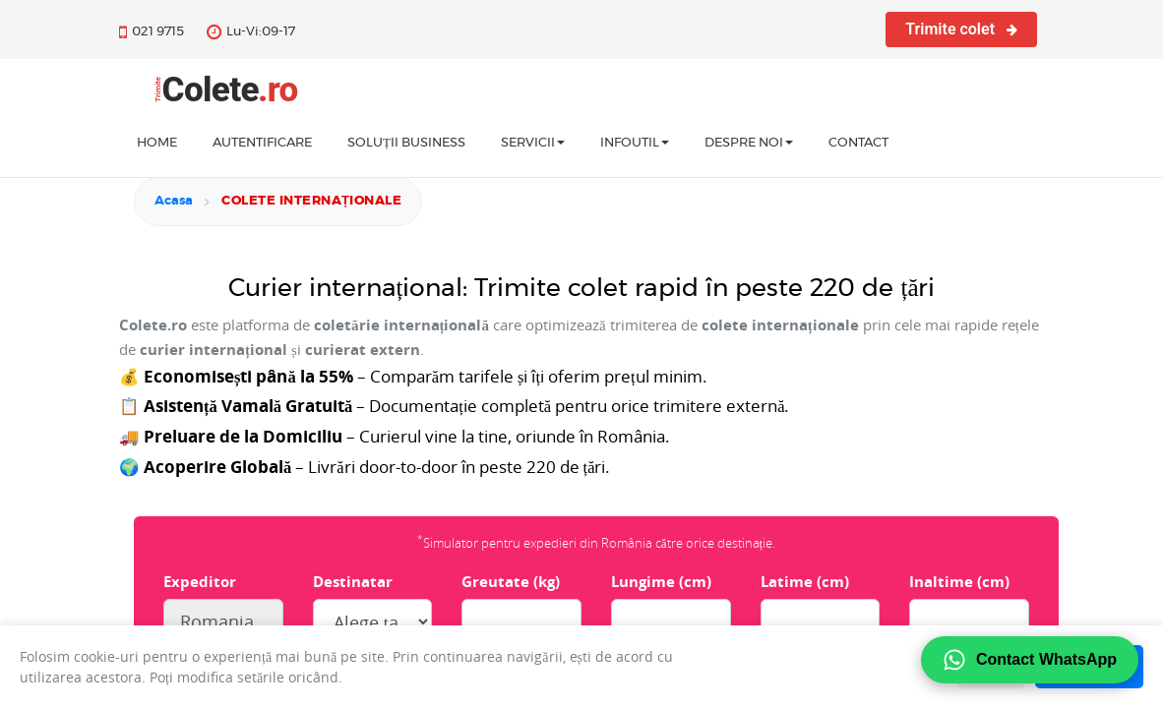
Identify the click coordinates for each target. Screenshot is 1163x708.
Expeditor (199, 581)
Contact (858, 143)
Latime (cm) (805, 581)
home (157, 143)
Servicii (533, 143)
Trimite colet (961, 29)
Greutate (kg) (510, 581)
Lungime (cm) (661, 581)
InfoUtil (634, 143)
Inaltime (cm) (959, 581)
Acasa (173, 201)
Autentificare (262, 143)
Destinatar (353, 581)
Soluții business (406, 143)
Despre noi (748, 143)
